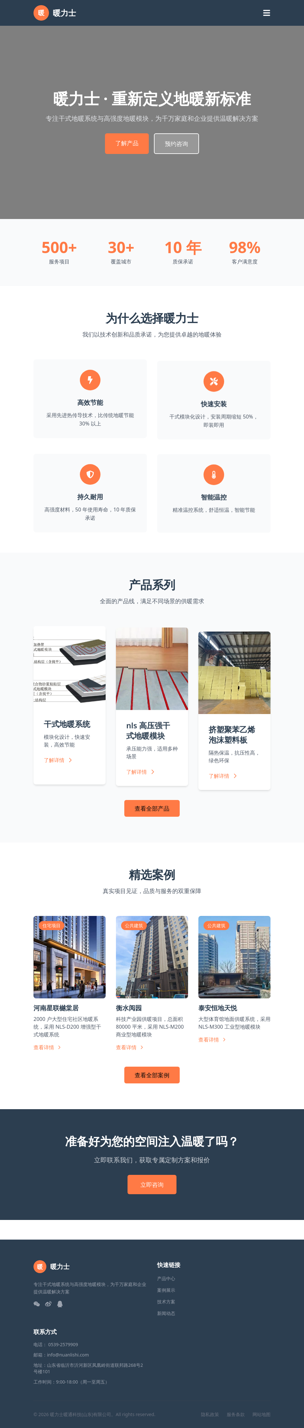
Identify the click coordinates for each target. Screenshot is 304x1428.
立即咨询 (152, 1185)
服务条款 (236, 1414)
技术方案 (166, 1302)
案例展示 (166, 1290)
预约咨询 (176, 144)
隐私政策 (210, 1414)
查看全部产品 (152, 808)
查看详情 (47, 1047)
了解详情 (58, 769)
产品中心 (166, 1278)
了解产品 (126, 143)
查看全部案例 (152, 1075)
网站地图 (261, 1414)
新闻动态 (166, 1313)
